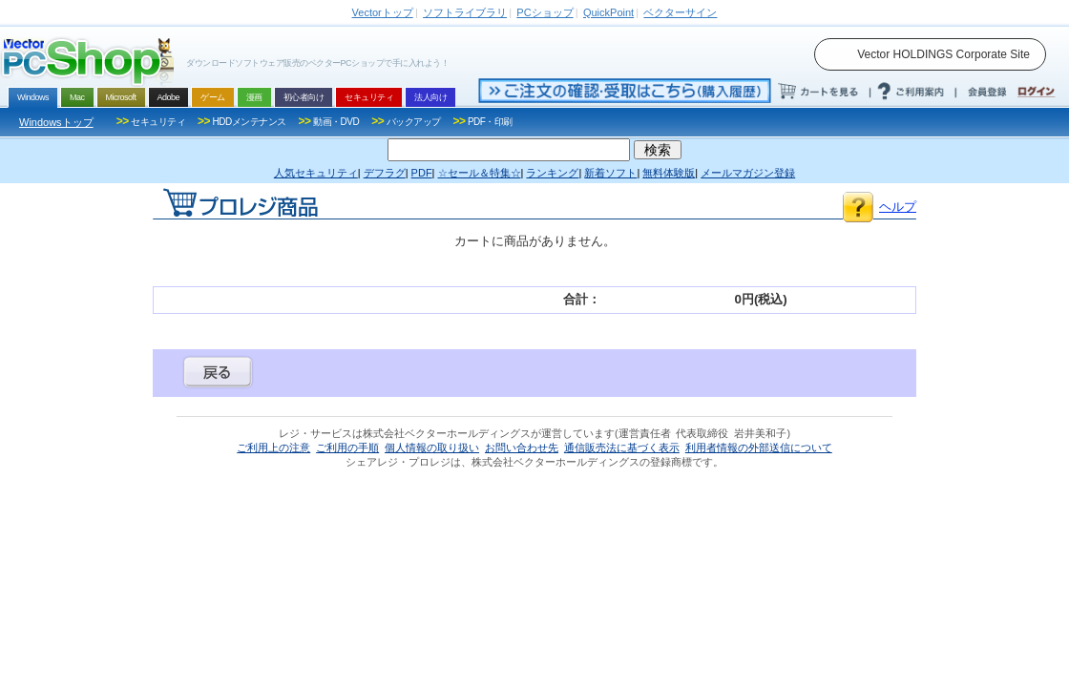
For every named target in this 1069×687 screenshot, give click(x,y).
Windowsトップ (56, 122)
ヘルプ (897, 206)
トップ (382, 12)
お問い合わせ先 (521, 447)
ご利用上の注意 (273, 447)
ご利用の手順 (347, 447)
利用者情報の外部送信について (758, 447)
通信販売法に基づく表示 (622, 447)
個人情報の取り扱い (432, 447)
